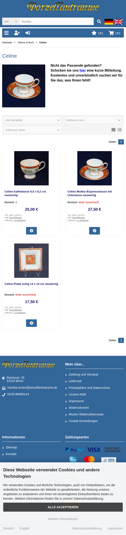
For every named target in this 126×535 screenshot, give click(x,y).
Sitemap (9, 447)
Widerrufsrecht (77, 408)
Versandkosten (15, 217)
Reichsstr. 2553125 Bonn (13, 379)
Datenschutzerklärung (87, 528)
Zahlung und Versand (81, 375)
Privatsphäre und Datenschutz (87, 388)
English (25, 528)
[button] (10, 21)
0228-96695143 (15, 394)
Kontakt (9, 454)
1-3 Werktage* (20, 220)
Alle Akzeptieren (63, 507)
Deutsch (8, 528)
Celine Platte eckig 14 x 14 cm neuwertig (31, 284)
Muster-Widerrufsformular (84, 414)
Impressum (74, 401)
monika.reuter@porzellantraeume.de (29, 388)
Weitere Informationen (63, 519)
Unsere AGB (75, 395)
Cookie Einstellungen (81, 421)
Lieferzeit (73, 381)
